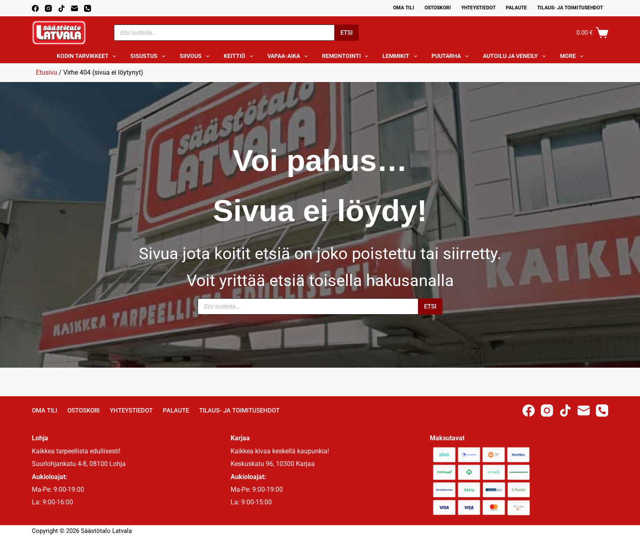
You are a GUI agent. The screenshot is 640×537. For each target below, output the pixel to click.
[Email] (74, 8)
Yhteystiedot (478, 8)
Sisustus (149, 56)
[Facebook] (35, 8)
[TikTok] (61, 8)
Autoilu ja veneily (516, 56)
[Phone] (87, 8)
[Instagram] (48, 8)
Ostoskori (437, 8)
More (573, 56)
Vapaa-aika (289, 56)
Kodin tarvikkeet (88, 56)
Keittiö (240, 56)
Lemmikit (401, 56)
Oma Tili (403, 8)
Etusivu (46, 72)
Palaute (516, 8)
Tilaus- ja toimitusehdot (570, 8)
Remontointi (347, 56)
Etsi (346, 32)
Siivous (196, 56)
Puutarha (451, 56)
